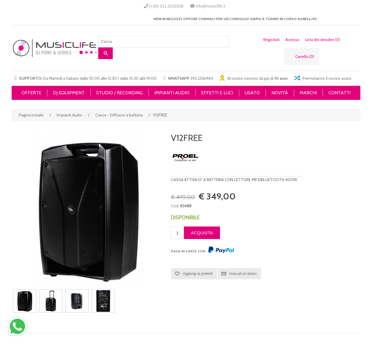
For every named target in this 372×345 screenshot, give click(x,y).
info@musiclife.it (210, 6)
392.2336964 (201, 78)
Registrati (271, 39)
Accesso (292, 39)
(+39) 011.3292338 (166, 6)
